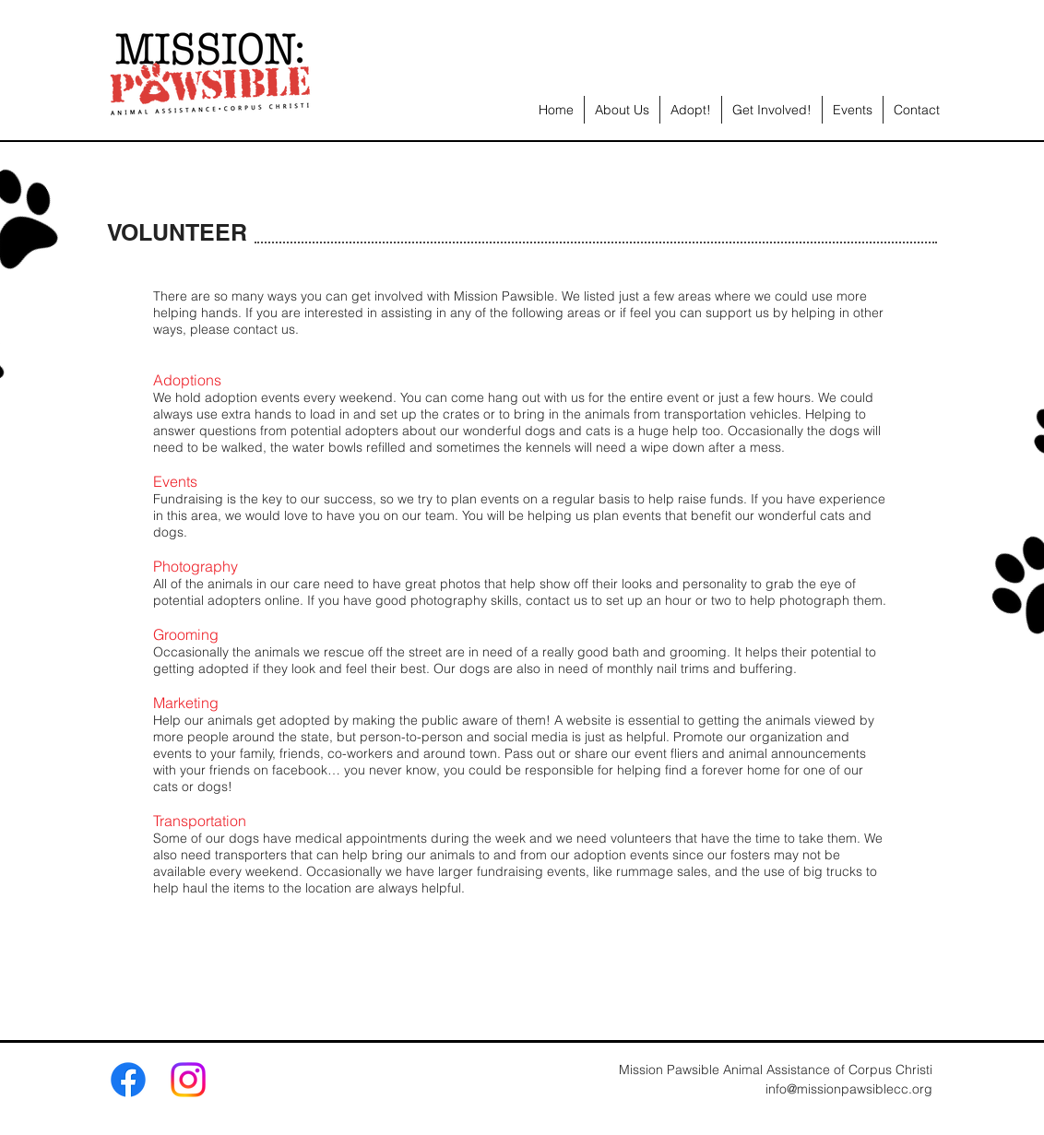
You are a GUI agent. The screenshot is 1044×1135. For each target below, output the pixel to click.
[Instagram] (188, 1080)
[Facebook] (128, 1080)
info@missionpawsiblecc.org (848, 1089)
